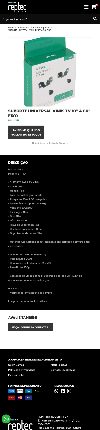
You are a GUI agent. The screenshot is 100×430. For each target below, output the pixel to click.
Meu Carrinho (16, 375)
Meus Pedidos (59, 365)
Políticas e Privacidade (21, 370)
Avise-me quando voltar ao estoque (26, 132)
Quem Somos (16, 365)
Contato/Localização (63, 370)
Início (11, 27)
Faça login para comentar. (30, 327)
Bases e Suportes (41, 27)
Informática (23, 27)
